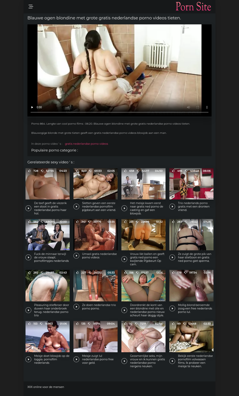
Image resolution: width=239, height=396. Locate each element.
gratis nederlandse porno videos (86, 144)
